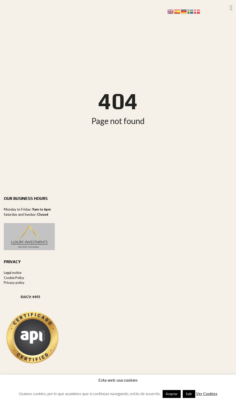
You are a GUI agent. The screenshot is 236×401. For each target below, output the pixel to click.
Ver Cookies (206, 393)
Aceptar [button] (172, 394)
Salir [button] (189, 394)
